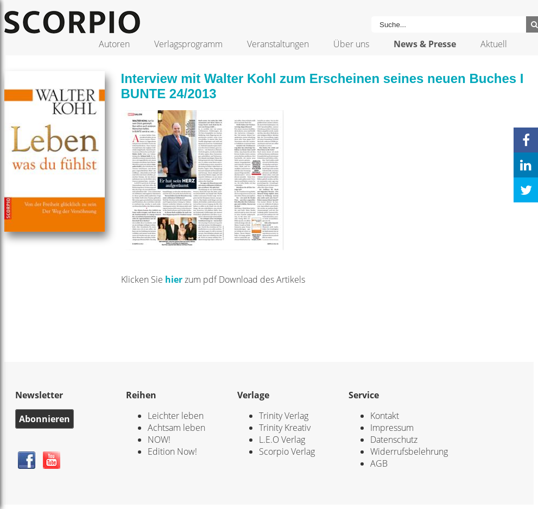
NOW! (159, 440)
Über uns (351, 44)
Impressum (392, 428)
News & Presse (425, 44)
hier (175, 279)
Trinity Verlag (283, 416)
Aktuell (493, 44)
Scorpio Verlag (287, 451)
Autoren (114, 44)
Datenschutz (393, 440)
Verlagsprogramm (188, 44)
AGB (379, 463)
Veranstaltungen (278, 44)
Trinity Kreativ (285, 428)
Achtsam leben (176, 428)
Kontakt (384, 416)
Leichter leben (176, 416)
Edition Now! (172, 451)
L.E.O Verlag (282, 440)
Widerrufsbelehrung (409, 451)
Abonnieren (44, 419)
